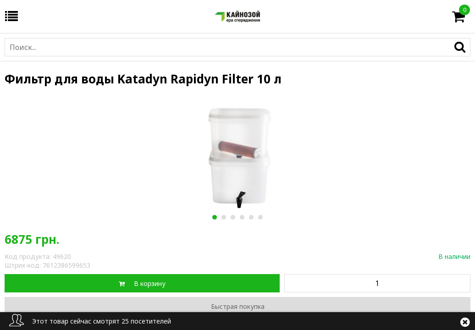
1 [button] (214, 217)
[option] (237, 153)
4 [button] (241, 217)
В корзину (150, 283)
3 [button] (232, 217)
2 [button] (223, 217)
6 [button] (260, 217)
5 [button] (251, 217)
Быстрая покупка (238, 306)
